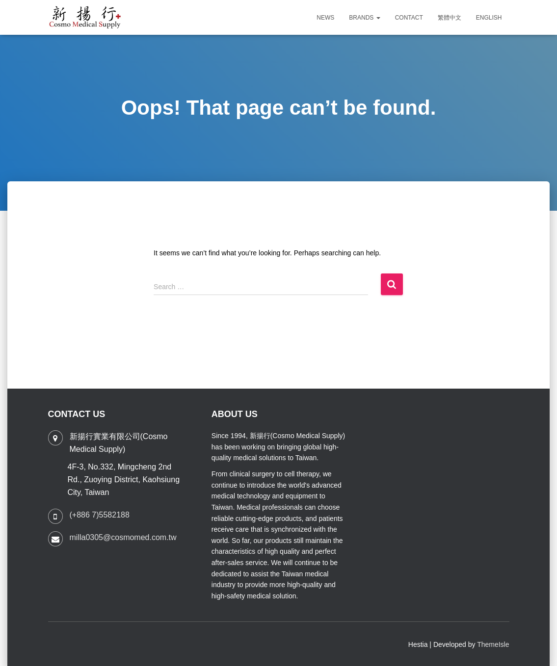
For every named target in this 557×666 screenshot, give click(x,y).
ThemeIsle (493, 644)
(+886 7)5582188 (100, 515)
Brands (364, 17)
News (325, 17)
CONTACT (409, 17)
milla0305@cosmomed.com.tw (123, 537)
